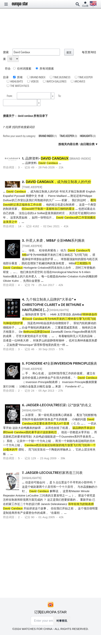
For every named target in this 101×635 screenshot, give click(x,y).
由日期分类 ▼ (89, 144)
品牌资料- (47, 158)
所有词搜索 (45, 68)
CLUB (85, 4)
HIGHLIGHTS (16, 81)
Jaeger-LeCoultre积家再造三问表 (54, 472)
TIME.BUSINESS (61, 77)
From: (10, 95)
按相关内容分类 (68, 144)
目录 (6, 77)
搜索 (6, 52)
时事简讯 (61, 620)
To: (59, 95)
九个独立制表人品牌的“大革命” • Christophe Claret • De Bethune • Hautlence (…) (53, 304)
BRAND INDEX (38, 77)
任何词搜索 (22, 68)
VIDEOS (35, 81)
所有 (19, 77)
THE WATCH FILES (19, 85)
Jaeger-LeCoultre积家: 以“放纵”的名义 (59, 405)
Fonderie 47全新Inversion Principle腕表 (61, 363)
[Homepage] (20, 4)
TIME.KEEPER (85, 77)
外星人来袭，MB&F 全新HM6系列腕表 (55, 240)
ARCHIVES (79, 81)
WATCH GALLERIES (56, 81)
